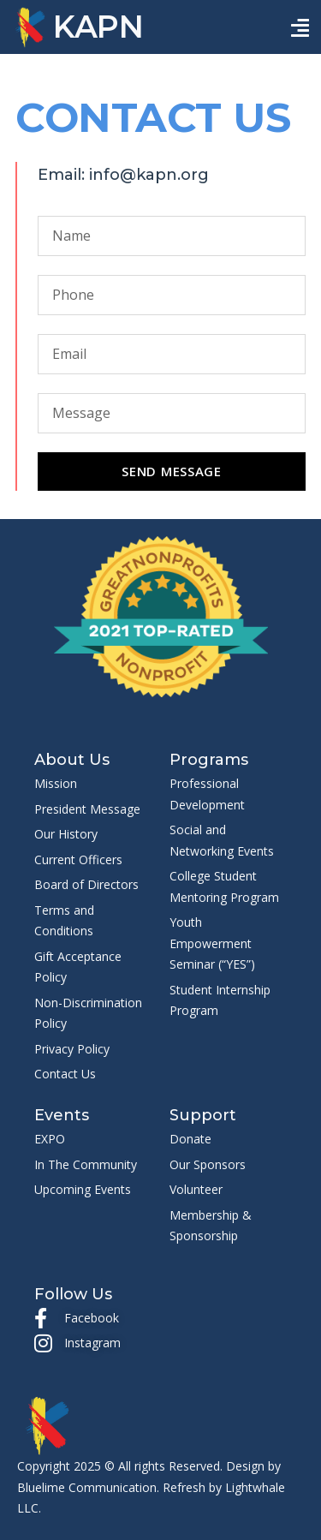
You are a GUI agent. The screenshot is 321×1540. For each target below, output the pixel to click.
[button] (300, 27)
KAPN (98, 26)
